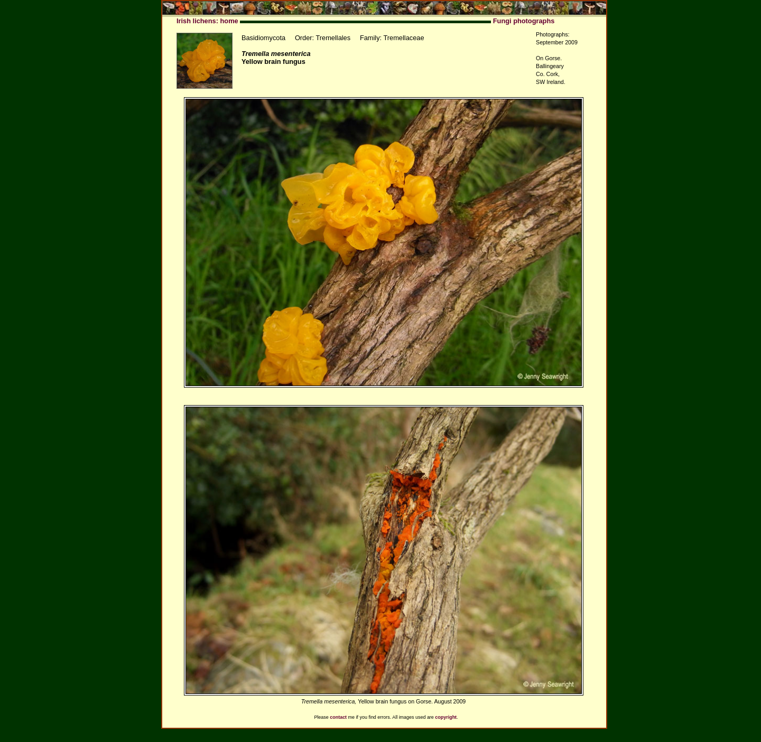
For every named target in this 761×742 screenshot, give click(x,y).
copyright (446, 717)
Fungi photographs (524, 21)
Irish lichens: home (207, 21)
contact (338, 717)
